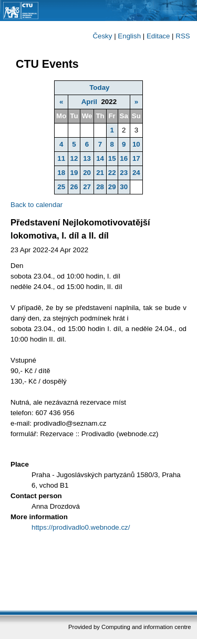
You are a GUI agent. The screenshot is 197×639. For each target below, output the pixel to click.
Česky (102, 36)
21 (100, 173)
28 (100, 187)
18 (61, 173)
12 (74, 158)
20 (87, 173)
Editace (158, 36)
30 (124, 187)
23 (124, 173)
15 (112, 158)
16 (124, 158)
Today (99, 87)
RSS (182, 36)
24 (136, 173)
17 (136, 158)
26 (74, 187)
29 (112, 187)
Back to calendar (37, 205)
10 (136, 144)
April (89, 102)
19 (74, 173)
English (129, 36)
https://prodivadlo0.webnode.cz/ (81, 527)
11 (61, 158)
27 (87, 187)
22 (112, 173)
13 (87, 158)
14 (100, 158)
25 (61, 187)
